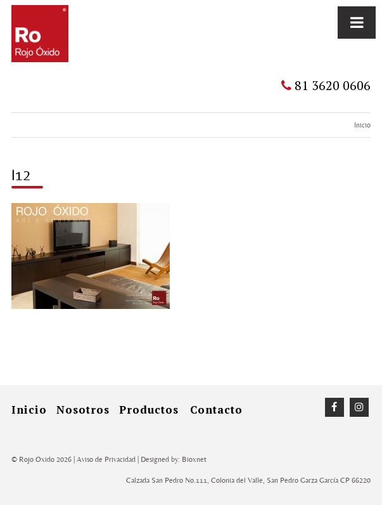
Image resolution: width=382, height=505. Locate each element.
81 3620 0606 (326, 85)
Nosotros (83, 409)
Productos (149, 409)
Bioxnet (194, 459)
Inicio (362, 125)
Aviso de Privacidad (106, 459)
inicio (29, 409)
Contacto (216, 409)
